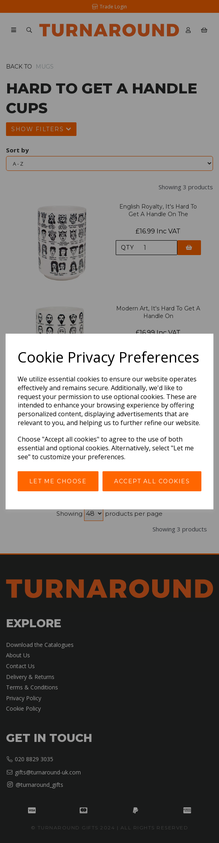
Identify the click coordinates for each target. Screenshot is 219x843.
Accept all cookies (152, 481)
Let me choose (58, 481)
